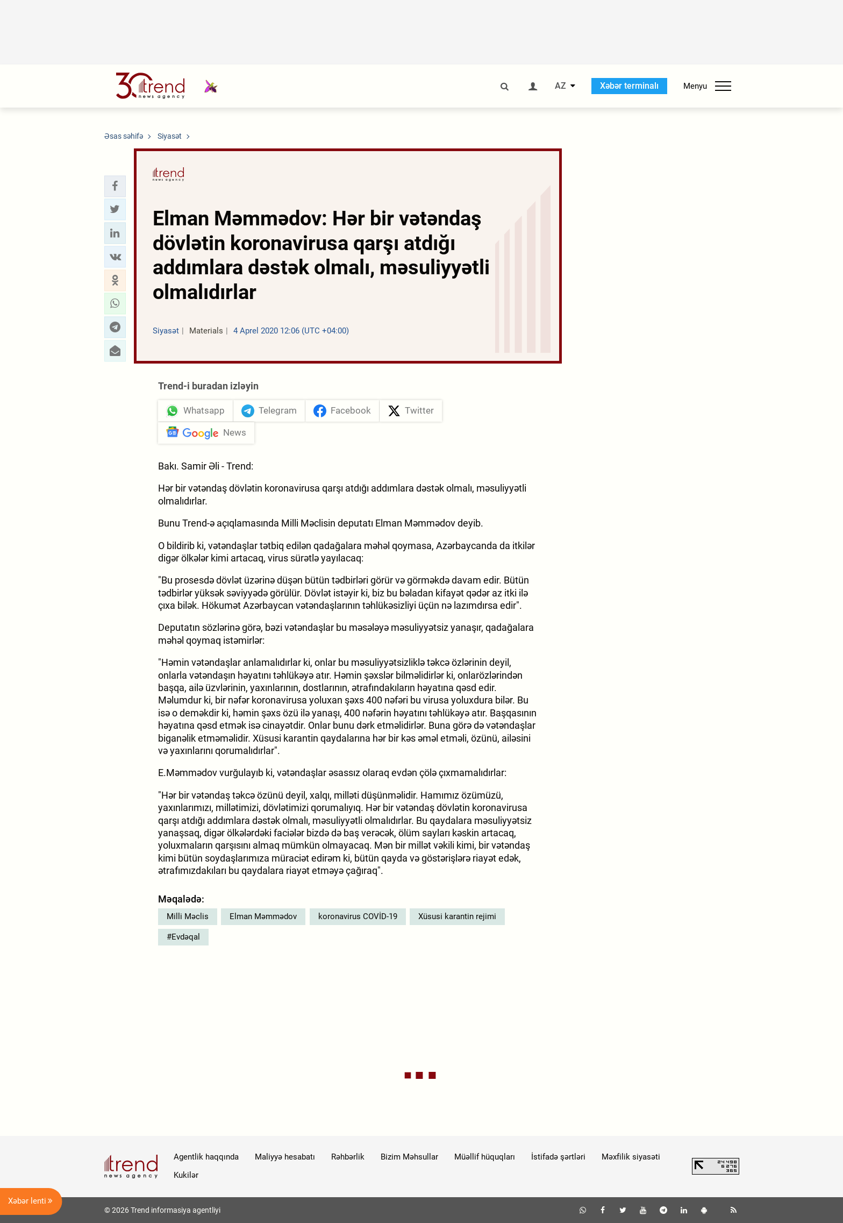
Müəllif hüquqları (484, 1157)
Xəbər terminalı (629, 86)
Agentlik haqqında (206, 1157)
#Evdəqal (183, 937)
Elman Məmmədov (263, 916)
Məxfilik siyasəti (631, 1157)
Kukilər (186, 1175)
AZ (560, 86)
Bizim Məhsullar (409, 1157)
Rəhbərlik (348, 1157)
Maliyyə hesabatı (285, 1157)
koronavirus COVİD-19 (357, 916)
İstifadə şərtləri (558, 1157)
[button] (115, 186)
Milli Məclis (188, 916)
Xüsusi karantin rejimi (457, 916)
